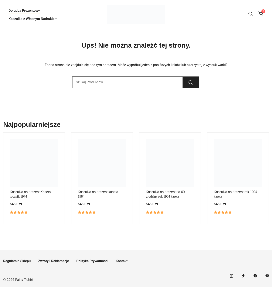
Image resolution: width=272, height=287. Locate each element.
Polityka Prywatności (92, 261)
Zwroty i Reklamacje (53, 261)
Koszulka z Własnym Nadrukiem (33, 19)
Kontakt (122, 261)
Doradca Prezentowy (24, 10)
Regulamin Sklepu (17, 261)
